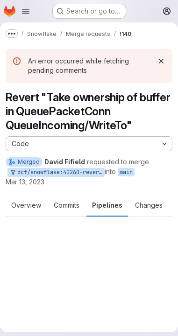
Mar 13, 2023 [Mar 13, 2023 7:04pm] (25, 182)
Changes (149, 205)
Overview (26, 205)
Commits (66, 205)
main (126, 172)
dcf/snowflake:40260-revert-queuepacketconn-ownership (57, 172)
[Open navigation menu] (25, 11)
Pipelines (107, 205)
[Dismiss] (161, 61)
